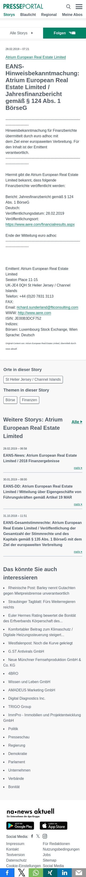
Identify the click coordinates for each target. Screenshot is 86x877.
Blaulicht (28, 15)
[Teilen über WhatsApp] (36, 872)
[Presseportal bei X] (36, 837)
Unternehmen (19, 770)
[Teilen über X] (21, 872)
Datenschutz (16, 860)
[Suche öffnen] (68, 7)
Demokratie (17, 754)
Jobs (47, 855)
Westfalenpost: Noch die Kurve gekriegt (40, 643)
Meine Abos (72, 15)
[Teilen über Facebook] (7, 872)
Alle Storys (21, 33)
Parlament (16, 762)
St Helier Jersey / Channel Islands (33, 379)
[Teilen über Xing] (50, 872)
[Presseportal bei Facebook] (30, 837)
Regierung (16, 745)
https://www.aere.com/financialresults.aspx (40, 224)
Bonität (14, 787)
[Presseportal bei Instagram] (43, 836)
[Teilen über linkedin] (64, 872)
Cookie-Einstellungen (23, 866)
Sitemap (49, 860)
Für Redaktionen (56, 844)
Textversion (15, 855)
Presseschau (19, 737)
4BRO (13, 673)
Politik (13, 729)
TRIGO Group (19, 707)
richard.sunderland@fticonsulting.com (47, 307)
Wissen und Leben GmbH (29, 682)
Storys (9, 15)
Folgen (64, 33)
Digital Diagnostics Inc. (26, 698)
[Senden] (79, 872)
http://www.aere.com (34, 313)
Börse (10, 400)
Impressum (15, 844)
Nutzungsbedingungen (61, 849)
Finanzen (29, 400)
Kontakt (12, 849)
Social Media (53, 866)
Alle (77, 422)
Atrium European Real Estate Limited (36, 57)
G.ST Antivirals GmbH (26, 651)
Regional (49, 15)
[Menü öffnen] (79, 7)
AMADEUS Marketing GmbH (31, 690)
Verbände (16, 779)
